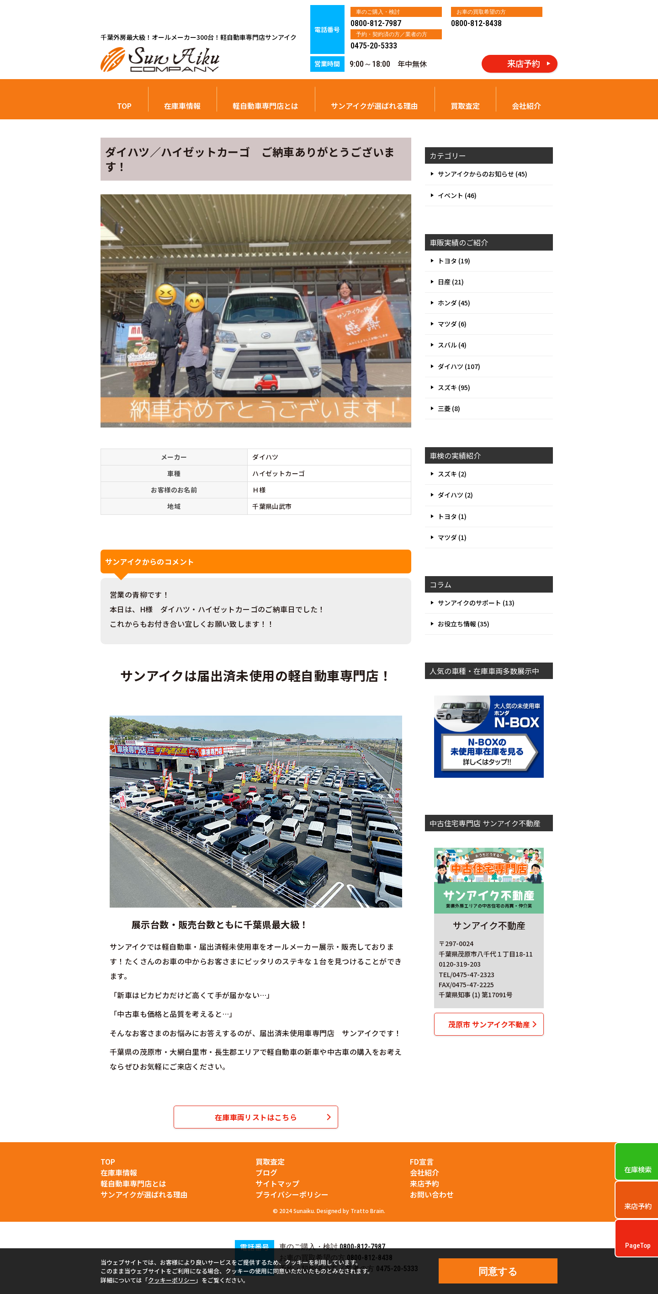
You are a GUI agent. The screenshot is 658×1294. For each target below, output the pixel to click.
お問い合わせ (432, 1194)
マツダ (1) (452, 537)
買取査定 (465, 105)
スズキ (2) (452, 473)
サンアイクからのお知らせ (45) (482, 173)
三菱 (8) (449, 408)
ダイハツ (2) (455, 494)
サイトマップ (277, 1183)
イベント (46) (457, 195)
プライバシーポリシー (292, 1194)
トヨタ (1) (452, 516)
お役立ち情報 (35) (463, 623)
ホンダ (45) (454, 302)
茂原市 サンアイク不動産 (489, 1024)
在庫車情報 (182, 105)
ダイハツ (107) (459, 366)
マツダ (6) (452, 323)
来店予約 (424, 1183)
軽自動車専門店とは (265, 105)
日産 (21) (451, 281)
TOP (124, 105)
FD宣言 (422, 1161)
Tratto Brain (367, 1210)
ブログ (266, 1172)
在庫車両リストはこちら (256, 1117)
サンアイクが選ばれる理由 (374, 105)
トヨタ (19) (454, 260)
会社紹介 (526, 105)
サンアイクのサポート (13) (476, 602)
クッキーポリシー (172, 1280)
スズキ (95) (454, 387)
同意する (498, 1271)
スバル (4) (452, 344)
